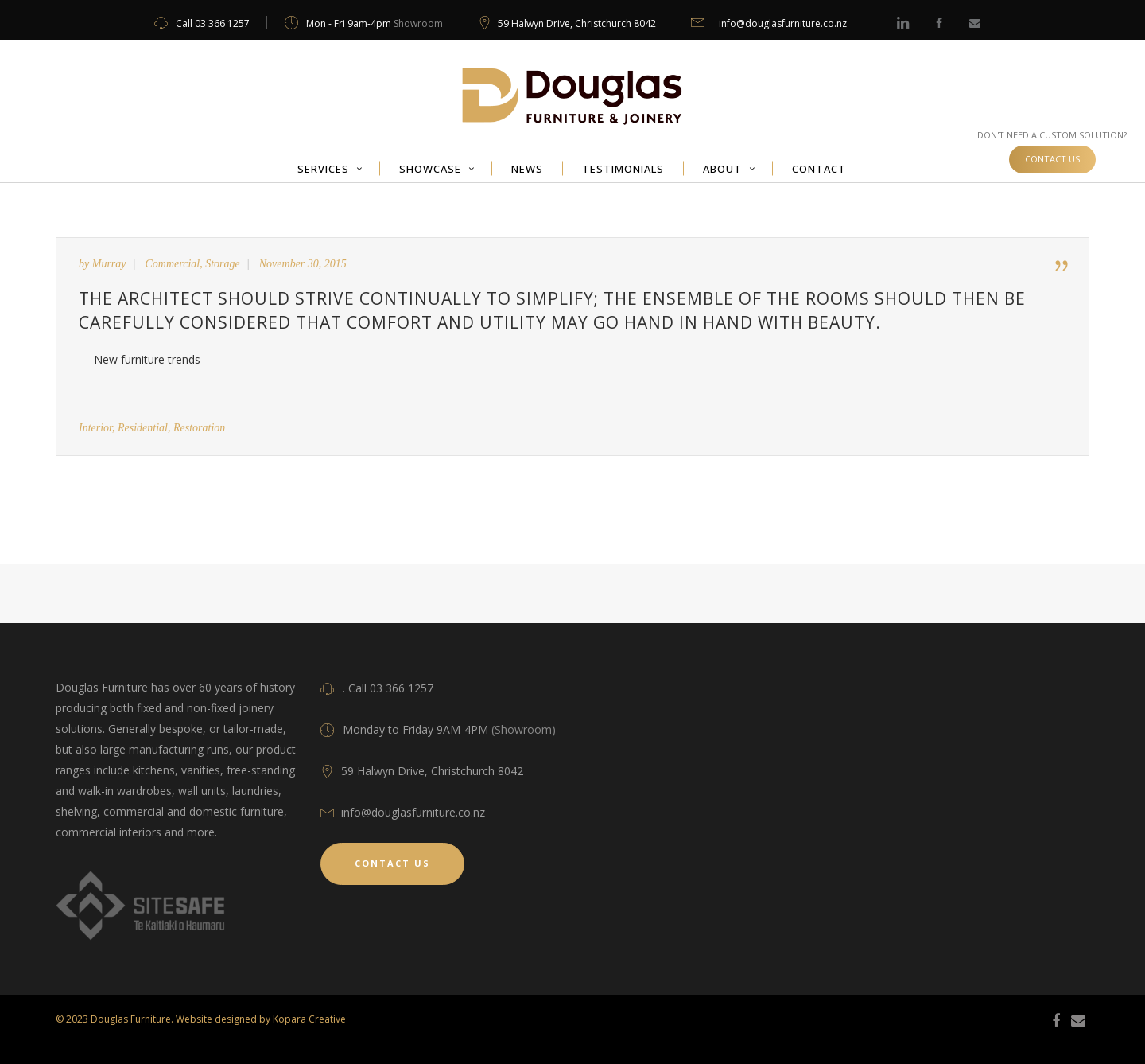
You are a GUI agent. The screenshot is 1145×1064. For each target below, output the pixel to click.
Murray (109, 264)
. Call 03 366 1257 (388, 688)
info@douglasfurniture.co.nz (783, 23)
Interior (95, 428)
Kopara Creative (309, 1019)
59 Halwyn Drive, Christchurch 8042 (577, 23)
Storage (222, 264)
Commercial (173, 264)
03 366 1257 (222, 23)
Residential (143, 428)
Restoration (199, 428)
